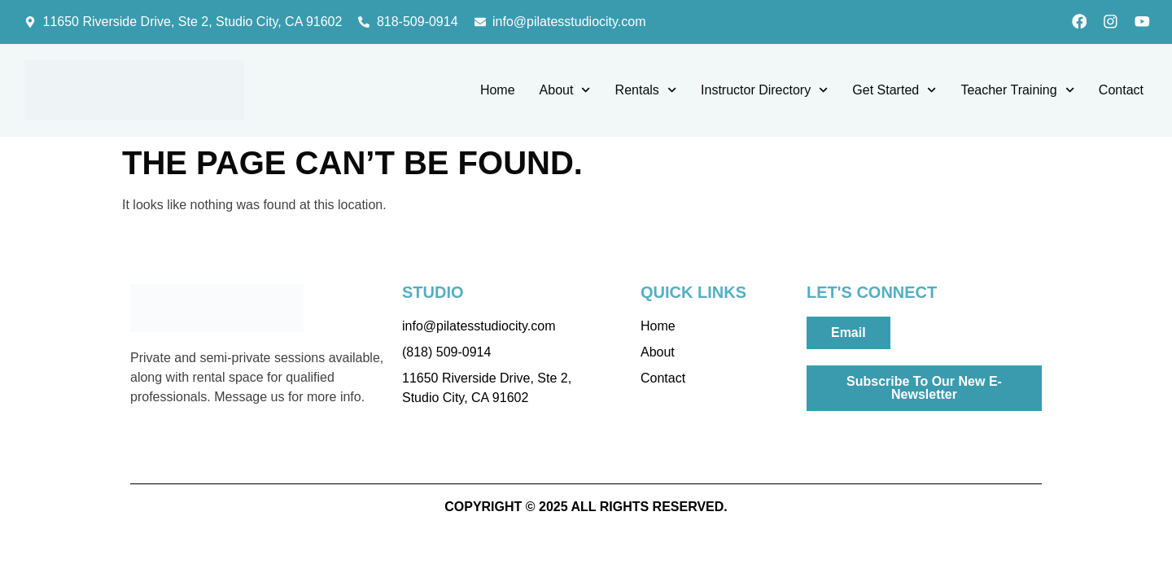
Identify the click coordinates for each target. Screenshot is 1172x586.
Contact (1121, 91)
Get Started (894, 92)
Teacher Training (1017, 92)
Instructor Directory (764, 92)
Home (497, 91)
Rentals (645, 92)
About (565, 92)
